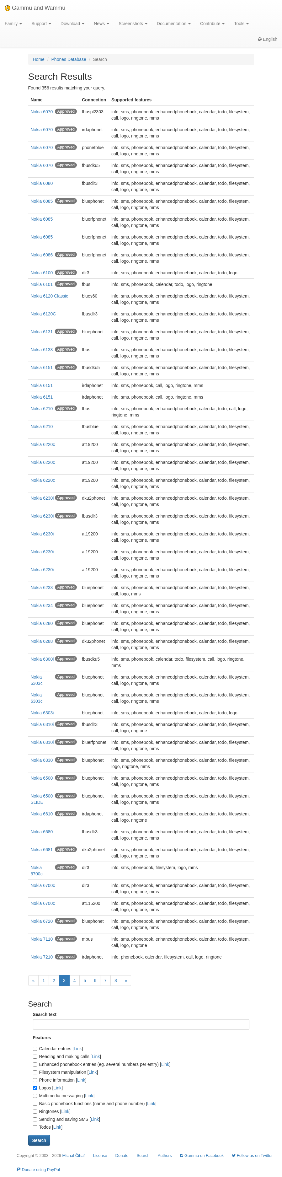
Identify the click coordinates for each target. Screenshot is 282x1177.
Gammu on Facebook (202, 1155)
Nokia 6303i (42, 712)
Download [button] (72, 23)
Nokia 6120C (43, 313)
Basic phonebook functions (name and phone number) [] (95, 1103)
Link (78, 1048)
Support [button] (41, 23)
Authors (165, 1155)
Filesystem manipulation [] (65, 1072)
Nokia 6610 (42, 813)
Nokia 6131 (42, 331)
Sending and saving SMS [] (66, 1119)
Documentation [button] (174, 23)
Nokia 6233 (42, 587)
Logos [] (48, 1087)
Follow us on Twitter (252, 1155)
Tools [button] (241, 23)
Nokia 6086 (42, 254)
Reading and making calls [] (67, 1056)
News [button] (101, 23)
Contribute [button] (212, 23)
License (100, 1155)
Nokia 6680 (42, 831)
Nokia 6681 (42, 849)
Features (42, 1037)
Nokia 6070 (42, 111)
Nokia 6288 (42, 641)
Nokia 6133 (42, 349)
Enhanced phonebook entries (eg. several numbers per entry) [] (102, 1064)
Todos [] (48, 1127)
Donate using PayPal (38, 1169)
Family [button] (13, 23)
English (267, 39)
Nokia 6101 (42, 284)
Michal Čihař (73, 1155)
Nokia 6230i (42, 498)
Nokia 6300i (42, 659)
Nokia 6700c (43, 885)
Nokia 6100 (42, 272)
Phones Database (68, 59)
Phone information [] (60, 1080)
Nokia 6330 (42, 760)
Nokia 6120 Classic (49, 295)
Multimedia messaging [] (64, 1095)
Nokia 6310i (42, 724)
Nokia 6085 (42, 201)
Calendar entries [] (58, 1048)
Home (39, 59)
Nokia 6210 (42, 408)
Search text (44, 1014)
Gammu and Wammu (35, 8)
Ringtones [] (52, 1111)
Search (142, 1155)
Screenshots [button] (133, 23)
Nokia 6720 (42, 921)
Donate (122, 1155)
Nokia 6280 (42, 623)
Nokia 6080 (42, 183)
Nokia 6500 (42, 778)
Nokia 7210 (42, 956)
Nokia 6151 (42, 367)
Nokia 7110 (42, 939)
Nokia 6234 (42, 605)
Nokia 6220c (43, 444)
